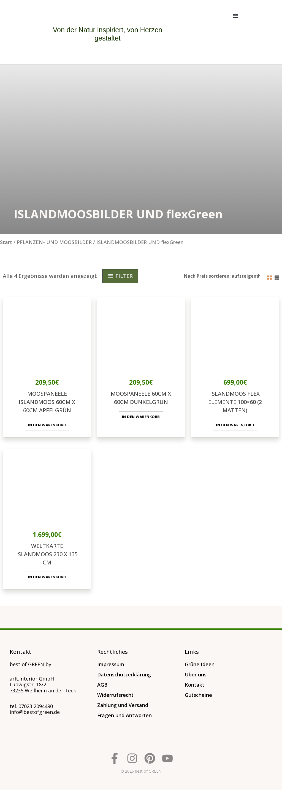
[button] (235, 15)
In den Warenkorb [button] (47, 424)
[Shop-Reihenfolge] (220, 276)
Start (6, 242)
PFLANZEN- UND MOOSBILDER (54, 242)
